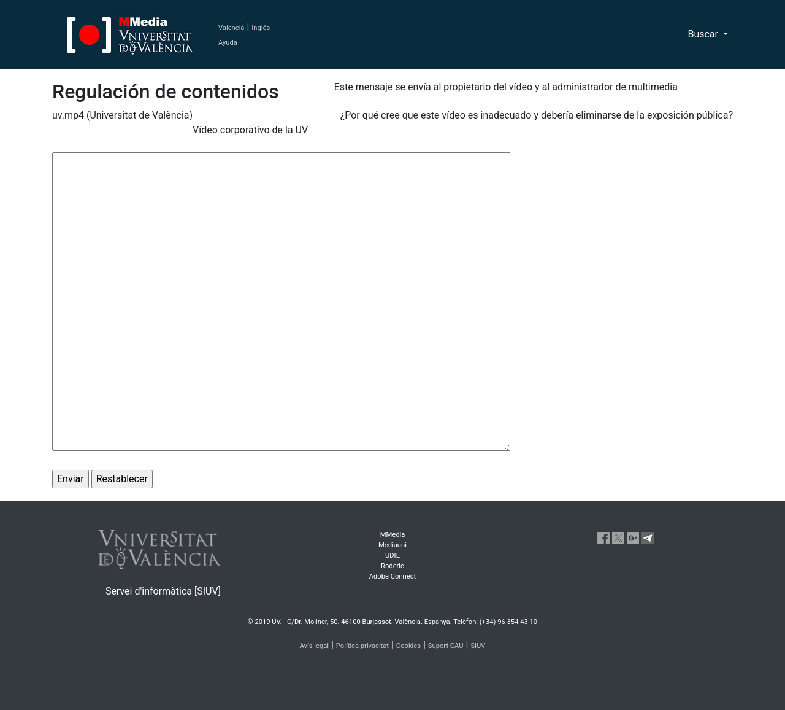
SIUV (477, 646)
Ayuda (227, 43)
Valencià (231, 28)
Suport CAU (446, 646)
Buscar (704, 34)
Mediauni (392, 545)
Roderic (392, 566)
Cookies (408, 646)
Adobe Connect (392, 576)
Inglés (260, 28)
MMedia (392, 535)
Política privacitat (362, 646)
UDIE (392, 556)
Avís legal (314, 646)
